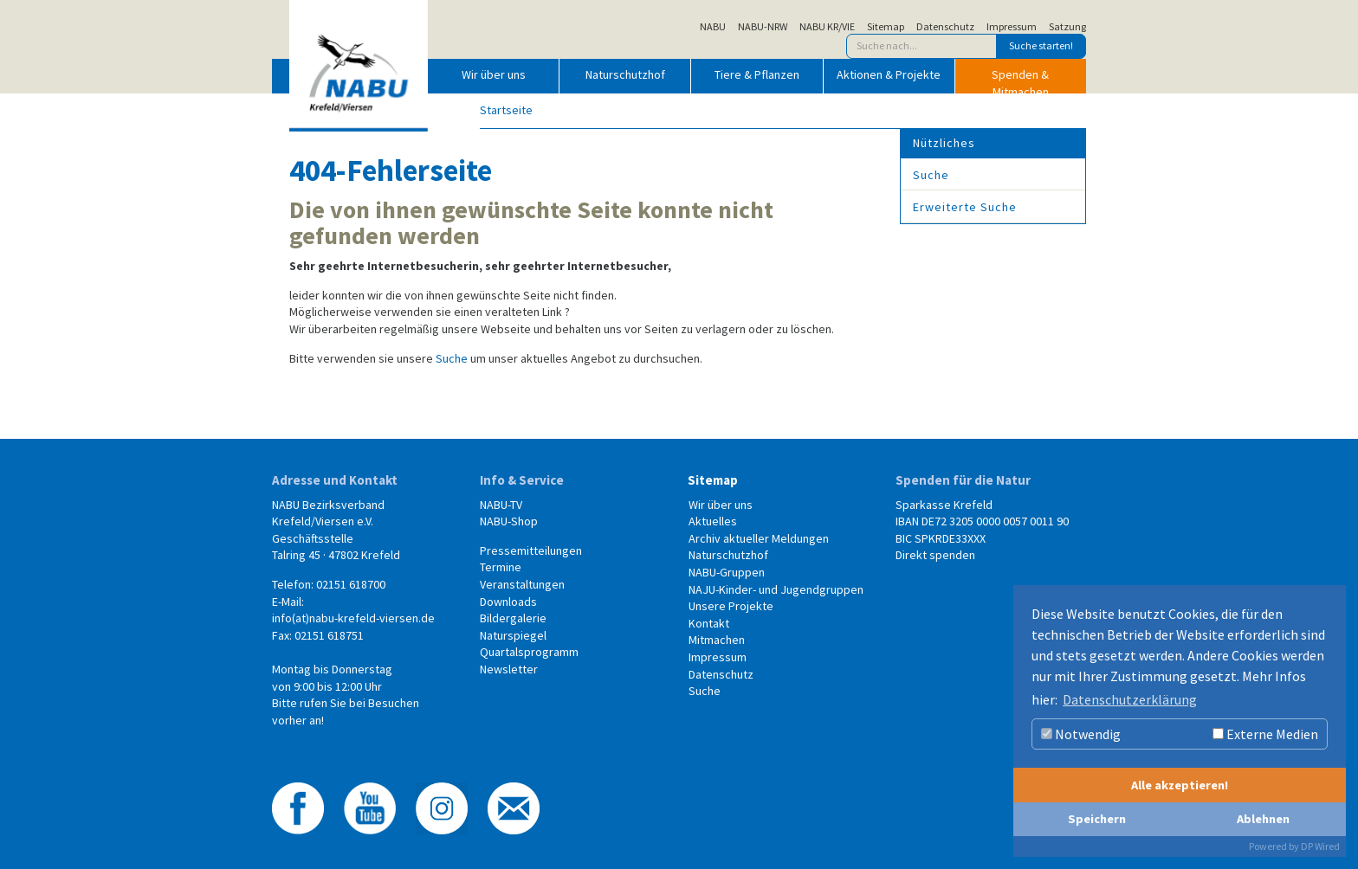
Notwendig (1081, 734)
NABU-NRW (762, 27)
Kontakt (709, 623)
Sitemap (885, 27)
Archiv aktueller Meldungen (759, 538)
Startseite (506, 110)
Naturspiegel (513, 635)
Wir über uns (494, 74)
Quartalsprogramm (529, 652)
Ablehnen (1263, 819)
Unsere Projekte (731, 606)
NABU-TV (501, 504)
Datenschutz (945, 27)
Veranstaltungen (522, 584)
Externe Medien (1265, 734)
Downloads (508, 601)
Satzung (1067, 27)
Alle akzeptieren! (1179, 785)
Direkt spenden (935, 555)
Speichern (1097, 819)
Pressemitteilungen (531, 550)
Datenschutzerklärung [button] (1130, 699)
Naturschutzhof (625, 74)
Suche (452, 358)
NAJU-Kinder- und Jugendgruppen (776, 589)
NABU (713, 27)
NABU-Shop (509, 521)
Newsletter (509, 669)
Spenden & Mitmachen (1020, 80)
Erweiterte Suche (965, 207)
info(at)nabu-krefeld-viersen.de (353, 618)
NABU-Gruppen (727, 572)
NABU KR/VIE (827, 27)
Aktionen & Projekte (889, 74)
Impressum (1011, 27)
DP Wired (1320, 846)
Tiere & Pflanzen (757, 74)
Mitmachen (717, 639)
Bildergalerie (513, 618)
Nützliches (944, 143)
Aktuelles (713, 521)
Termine (500, 567)
